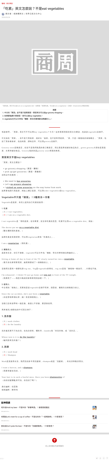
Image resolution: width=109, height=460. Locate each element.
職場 (3, 3)
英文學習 (9, 3)
